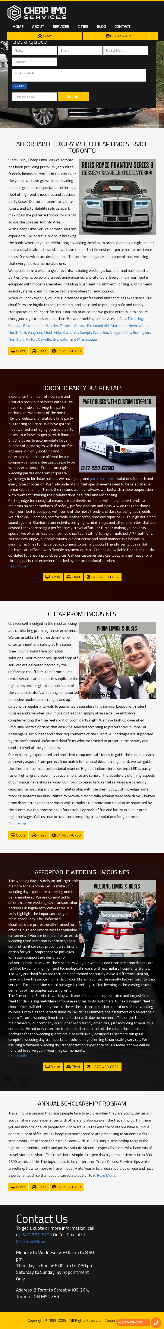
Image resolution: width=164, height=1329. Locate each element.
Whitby (52, 325)
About (38, 26)
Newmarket (138, 325)
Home (18, 26)
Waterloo (100, 332)
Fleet (45, 36)
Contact (122, 26)
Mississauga (87, 339)
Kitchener (70, 332)
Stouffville (52, 332)
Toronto (66, 325)
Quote (18, 351)
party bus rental (103, 478)
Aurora (79, 325)
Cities (83, 26)
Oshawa (14, 325)
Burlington (141, 332)
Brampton (61, 339)
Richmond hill (98, 325)
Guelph (85, 332)
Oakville (44, 339)
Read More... (18, 566)
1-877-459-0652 (103, 577)
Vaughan (35, 332)
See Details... (18, 1056)
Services (61, 26)
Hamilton (16, 339)
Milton (30, 339)
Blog (101, 26)
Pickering (135, 318)
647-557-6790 (120, 36)
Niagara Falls (120, 332)
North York (17, 332)
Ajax (122, 318)
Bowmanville (33, 325)
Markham (119, 325)
